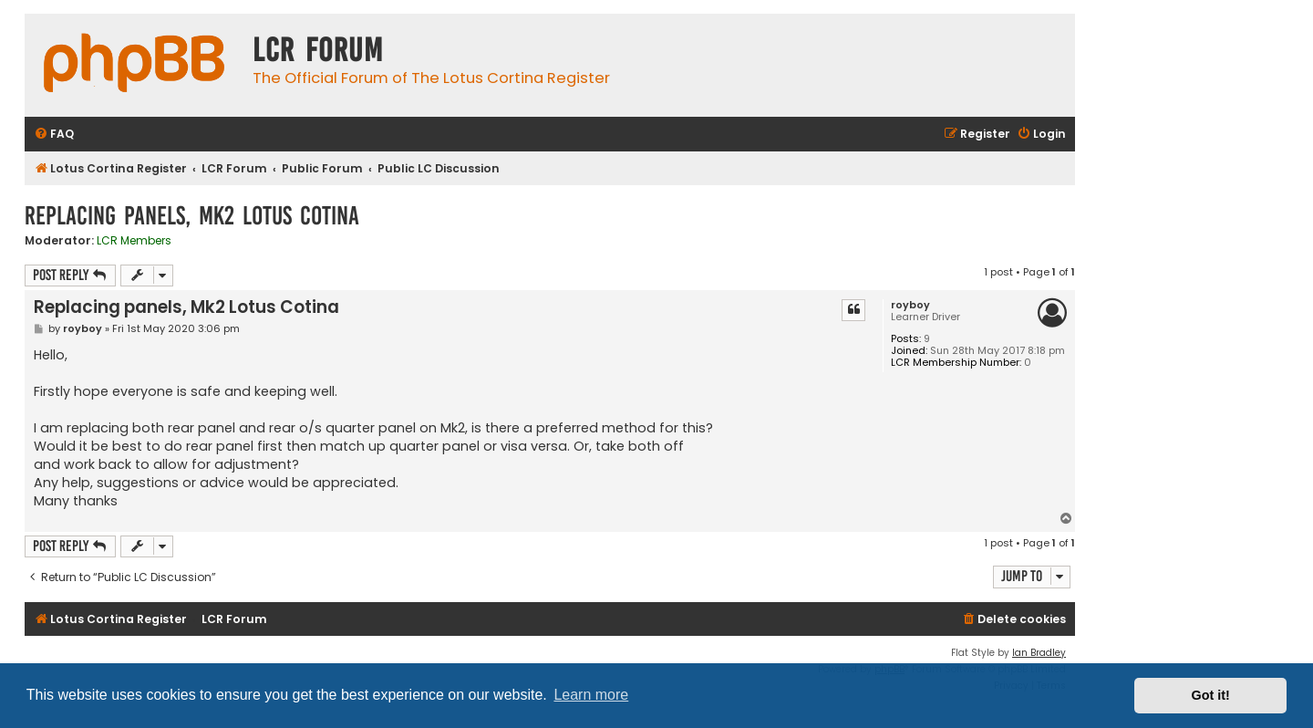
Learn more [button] (590, 694)
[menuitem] (54, 134)
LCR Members (134, 241)
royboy (910, 305)
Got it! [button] (1211, 695)
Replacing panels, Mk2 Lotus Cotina (192, 216)
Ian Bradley (1039, 653)
